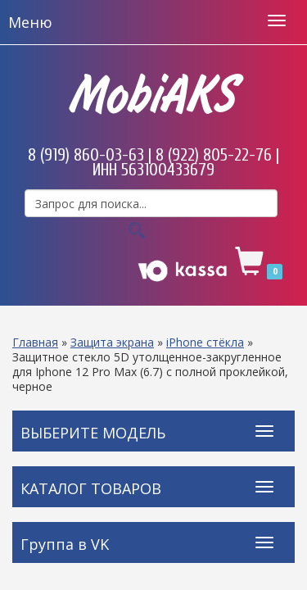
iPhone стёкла (205, 342)
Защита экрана (112, 342)
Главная (35, 342)
